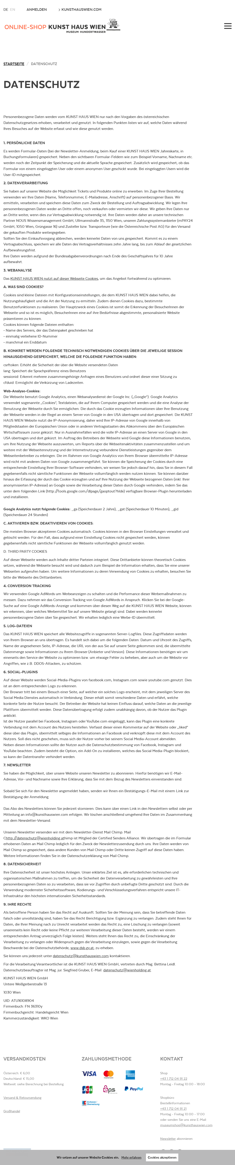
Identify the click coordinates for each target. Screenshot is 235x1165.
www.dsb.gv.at (82, 948)
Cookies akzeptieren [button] (162, 1157)
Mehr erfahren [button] (131, 1157)
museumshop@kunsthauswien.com (186, 1125)
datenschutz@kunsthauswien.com (81, 956)
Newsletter (168, 1138)
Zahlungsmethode (106, 1058)
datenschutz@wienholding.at (127, 970)
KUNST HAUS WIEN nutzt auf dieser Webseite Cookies (54, 278)
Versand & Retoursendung (22, 1097)
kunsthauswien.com (79, 9)
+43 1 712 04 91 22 (173, 1078)
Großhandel (11, 1111)
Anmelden (37, 9)
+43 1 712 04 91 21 (173, 1108)
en (12, 9)
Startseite (13, 63)
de (5, 9)
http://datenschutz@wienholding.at (35, 838)
